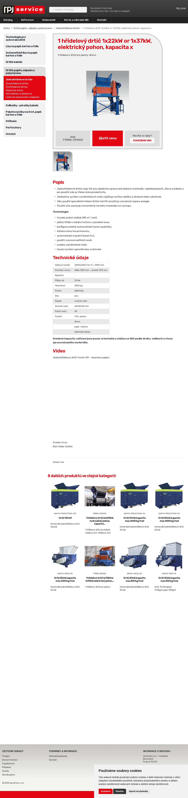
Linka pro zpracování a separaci (22, 97)
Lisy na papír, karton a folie (22, 46)
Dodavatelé (48, 20)
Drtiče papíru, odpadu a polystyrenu (20, 72)
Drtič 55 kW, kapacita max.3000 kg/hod (169, 519)
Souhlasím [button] (106, 791)
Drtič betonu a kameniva (19, 93)
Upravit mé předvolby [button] (138, 791)
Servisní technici (9, 760)
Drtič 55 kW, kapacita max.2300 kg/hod (65, 579)
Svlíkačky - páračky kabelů (22, 105)
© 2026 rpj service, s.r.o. (13, 783)
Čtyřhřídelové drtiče (16, 87)
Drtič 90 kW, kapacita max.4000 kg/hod (135, 519)
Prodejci (6, 756)
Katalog (8, 20)
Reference (27, 20)
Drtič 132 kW (65, 518)
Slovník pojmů (8, 775)
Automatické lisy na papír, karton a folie (22, 54)
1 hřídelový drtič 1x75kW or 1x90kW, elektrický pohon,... (99, 579)
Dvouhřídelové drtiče (17, 83)
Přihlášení (6, 767)
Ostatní (10, 134)
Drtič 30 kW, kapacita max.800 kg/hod (134, 579)
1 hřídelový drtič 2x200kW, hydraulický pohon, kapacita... (100, 521)
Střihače (11, 121)
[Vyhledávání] (68, 10)
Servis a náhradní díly (76, 20)
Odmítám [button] (120, 791)
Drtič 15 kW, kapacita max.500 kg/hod (169, 579)
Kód (55, 446)
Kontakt (102, 20)
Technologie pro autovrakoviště (16, 38)
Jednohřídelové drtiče (19, 79)
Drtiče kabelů (14, 62)
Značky (5, 771)
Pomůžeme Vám (142, 140)
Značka (57, 442)
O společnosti (8, 763)
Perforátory (13, 127)
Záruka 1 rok (58, 462)
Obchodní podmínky (58, 756)
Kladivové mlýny (14, 90)
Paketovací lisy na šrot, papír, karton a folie (24, 113)
